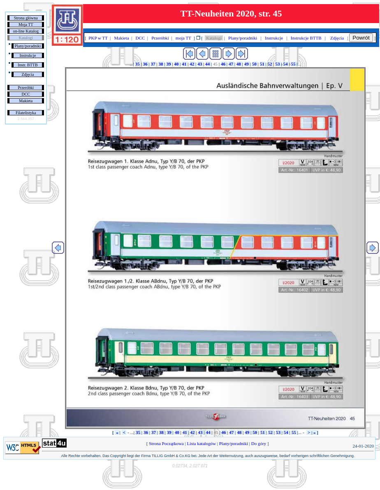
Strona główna (26, 18)
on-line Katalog (25, 31)
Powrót (360, 38)
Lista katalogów (201, 443)
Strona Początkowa (166, 443)
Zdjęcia (27, 74)
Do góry (258, 443)
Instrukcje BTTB (306, 37)
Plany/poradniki (28, 46)
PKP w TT (98, 37)
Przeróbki (26, 87)
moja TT (183, 37)
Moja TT (26, 24)
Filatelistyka (26, 112)
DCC (25, 94)
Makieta (25, 100)
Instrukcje (27, 55)
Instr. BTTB (27, 65)
